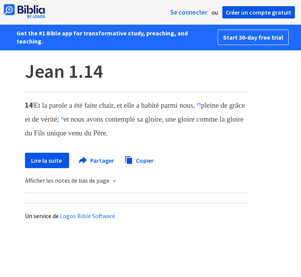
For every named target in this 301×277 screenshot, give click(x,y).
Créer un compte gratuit (258, 12)
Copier (139, 159)
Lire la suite (47, 160)
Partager (96, 160)
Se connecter (188, 12)
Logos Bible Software (87, 216)
